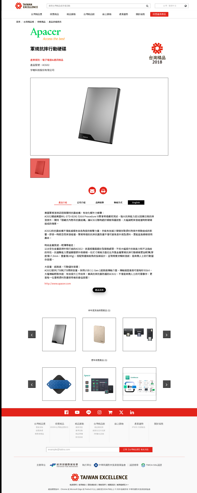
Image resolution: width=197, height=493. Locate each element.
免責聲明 (73, 485)
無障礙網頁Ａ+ (122, 485)
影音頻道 (79, 437)
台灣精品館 (89, 14)
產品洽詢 (99, 289)
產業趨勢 (123, 14)
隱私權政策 (92, 485)
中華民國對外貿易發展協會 (110, 465)
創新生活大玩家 (99, 430)
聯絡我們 (102, 485)
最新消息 (79, 427)
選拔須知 (39, 427)
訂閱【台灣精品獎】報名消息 (136, 449)
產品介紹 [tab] (63, 202)
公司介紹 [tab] (81, 202)
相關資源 (111, 485)
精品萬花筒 (98, 427)
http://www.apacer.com (58, 283)
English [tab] (136, 202)
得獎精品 (54, 14)
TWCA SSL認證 (151, 465)
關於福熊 (140, 14)
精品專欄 (79, 434)
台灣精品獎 (36, 14)
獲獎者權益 (39, 434)
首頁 (18, 21)
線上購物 (106, 14)
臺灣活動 (79, 430)
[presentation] (32, 334)
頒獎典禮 (39, 430)
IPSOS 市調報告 (138, 427)
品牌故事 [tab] (100, 202)
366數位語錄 (99, 434)
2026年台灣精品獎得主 (59, 427)
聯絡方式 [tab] (118, 202)
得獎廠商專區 (159, 14)
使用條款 (82, 485)
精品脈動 (71, 14)
